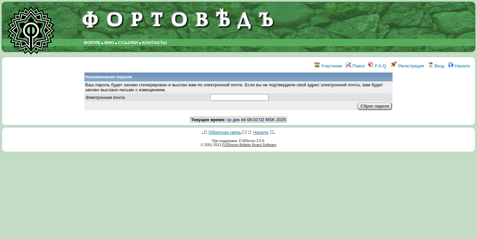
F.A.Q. (377, 65)
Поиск (355, 65)
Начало (459, 65)
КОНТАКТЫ (154, 42)
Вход (436, 65)
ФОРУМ (91, 42)
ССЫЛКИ (128, 42)
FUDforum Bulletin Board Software (249, 145)
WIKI (109, 42)
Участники (328, 65)
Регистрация (407, 65)
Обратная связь (224, 132)
